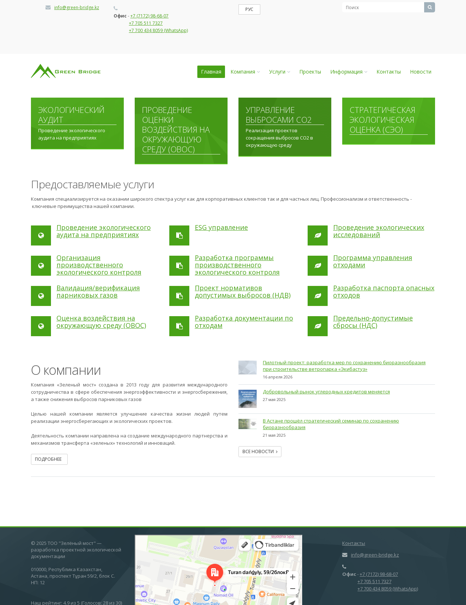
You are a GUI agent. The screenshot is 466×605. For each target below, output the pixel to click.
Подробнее (49, 459)
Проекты (310, 71)
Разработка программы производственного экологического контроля (237, 264)
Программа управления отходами (372, 261)
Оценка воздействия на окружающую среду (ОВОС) (101, 322)
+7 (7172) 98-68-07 (149, 16)
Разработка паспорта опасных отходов (383, 291)
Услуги (279, 71)
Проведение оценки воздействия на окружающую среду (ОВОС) (176, 129)
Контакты (388, 71)
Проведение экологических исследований (378, 231)
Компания (245, 71)
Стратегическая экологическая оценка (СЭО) (382, 120)
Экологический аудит (71, 115)
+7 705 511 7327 (146, 23)
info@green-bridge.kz (76, 7)
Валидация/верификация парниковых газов (98, 291)
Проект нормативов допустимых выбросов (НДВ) (243, 291)
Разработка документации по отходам (244, 322)
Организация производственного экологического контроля (98, 264)
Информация (348, 71)
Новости (420, 71)
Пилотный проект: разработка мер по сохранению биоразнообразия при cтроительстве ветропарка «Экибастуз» (344, 365)
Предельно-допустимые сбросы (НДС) (373, 322)
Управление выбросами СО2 (279, 115)
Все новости (259, 451)
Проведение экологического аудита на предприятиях (103, 231)
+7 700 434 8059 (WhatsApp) (158, 30)
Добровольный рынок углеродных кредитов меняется (326, 391)
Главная (211, 71)
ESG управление (221, 227)
